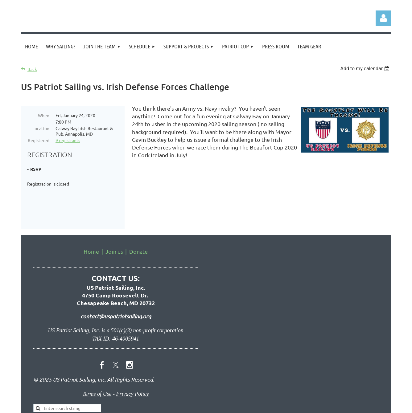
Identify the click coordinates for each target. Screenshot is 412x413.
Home (91, 215)
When (43, 115)
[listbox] (365, 68)
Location (40, 128)
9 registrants (68, 140)
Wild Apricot (317, 405)
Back (32, 69)
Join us (114, 215)
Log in (383, 18)
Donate (138, 215)
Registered (38, 140)
